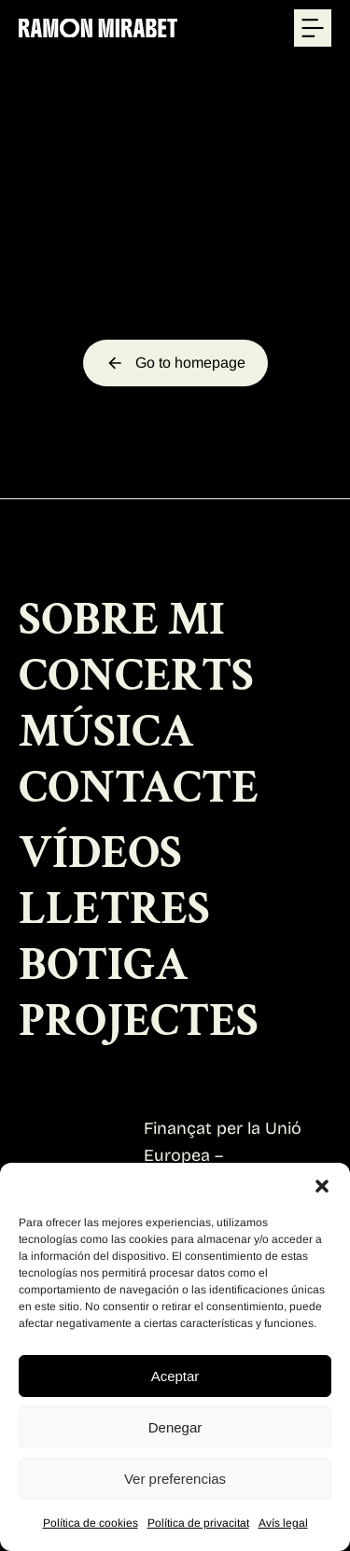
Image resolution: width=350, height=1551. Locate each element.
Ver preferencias (175, 1479)
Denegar (175, 1427)
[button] (322, 1186)
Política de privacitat (198, 1523)
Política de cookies (90, 1523)
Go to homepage (175, 363)
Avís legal (283, 1523)
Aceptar (175, 1376)
